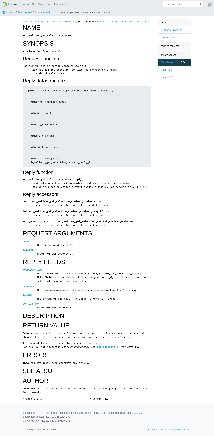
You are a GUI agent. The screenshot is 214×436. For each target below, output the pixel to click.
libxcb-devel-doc (43, 12)
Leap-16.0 (166, 70)
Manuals (8, 12)
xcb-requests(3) (108, 346)
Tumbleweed (25, 12)
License (187, 429)
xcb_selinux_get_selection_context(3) (50, 21)
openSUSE (29, 4)
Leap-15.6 (166, 77)
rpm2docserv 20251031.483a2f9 (163, 429)
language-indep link (171, 29)
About (41, 4)
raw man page (168, 37)
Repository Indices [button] (57, 4)
